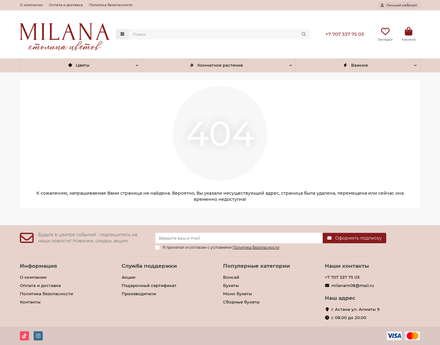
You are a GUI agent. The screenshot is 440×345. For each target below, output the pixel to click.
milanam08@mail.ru (352, 285)
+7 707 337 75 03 (344, 34)
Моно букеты (237, 293)
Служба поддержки (149, 266)
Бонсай (231, 277)
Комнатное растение (216, 65)
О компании (31, 5)
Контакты (30, 301)
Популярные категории (256, 266)
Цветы (79, 65)
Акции (128, 277)
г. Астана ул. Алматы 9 (355, 309)
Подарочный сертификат (149, 285)
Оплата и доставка (66, 5)
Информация (38, 266)
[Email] (239, 238)
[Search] (219, 34)
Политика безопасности (111, 5)
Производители (139, 293)
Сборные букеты (241, 301)
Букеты (231, 285)
